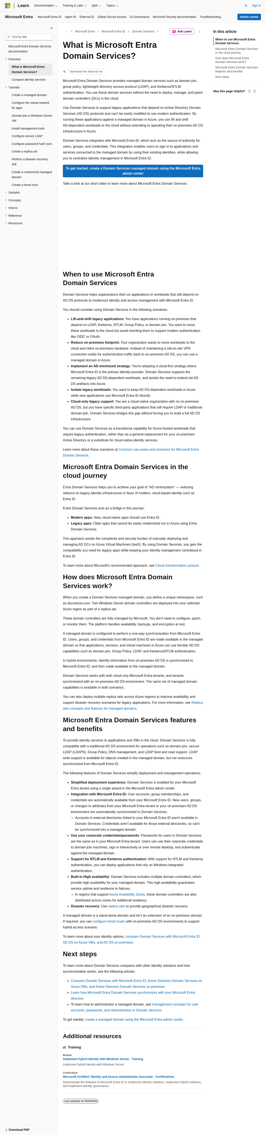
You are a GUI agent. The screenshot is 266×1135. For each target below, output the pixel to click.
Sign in (256, 5)
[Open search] (246, 5)
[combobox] (29, 37)
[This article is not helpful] (254, 91)
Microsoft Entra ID (113, 31)
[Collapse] (51, 28)
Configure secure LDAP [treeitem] (27, 136)
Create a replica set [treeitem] (24, 151)
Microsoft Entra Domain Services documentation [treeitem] (29, 49)
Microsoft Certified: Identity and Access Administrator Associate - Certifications (118, 1076)
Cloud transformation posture (177, 565)
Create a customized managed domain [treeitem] (32, 174)
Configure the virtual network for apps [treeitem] (30, 105)
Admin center (249, 17)
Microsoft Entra (85, 31)
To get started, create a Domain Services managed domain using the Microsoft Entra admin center (133, 171)
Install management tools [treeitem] (28, 128)
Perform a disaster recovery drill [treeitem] (30, 162)
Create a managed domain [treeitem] (29, 95)
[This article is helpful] (249, 91)
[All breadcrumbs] (66, 31)
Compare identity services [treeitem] (29, 79)
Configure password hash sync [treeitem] (32, 144)
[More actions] (199, 31)
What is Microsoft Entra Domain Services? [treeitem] (28, 69)
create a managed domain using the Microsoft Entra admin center (134, 1019)
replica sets (116, 906)
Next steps (222, 77)
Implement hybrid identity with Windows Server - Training (103, 1059)
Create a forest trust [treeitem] (25, 185)
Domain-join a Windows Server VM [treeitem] (32, 118)
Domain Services (143, 31)
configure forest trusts (109, 921)
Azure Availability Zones (127, 894)
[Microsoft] (8, 5)
